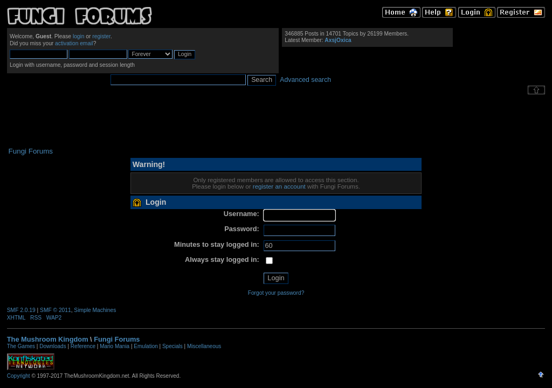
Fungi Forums (117, 339)
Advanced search (305, 80)
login (79, 36)
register (101, 36)
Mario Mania (114, 346)
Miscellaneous (204, 346)
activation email (74, 43)
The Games (21, 346)
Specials (172, 346)
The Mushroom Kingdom (47, 339)
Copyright (18, 376)
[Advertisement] (276, 120)
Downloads (52, 346)
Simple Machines (95, 310)
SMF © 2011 (55, 310)
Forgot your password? (276, 293)
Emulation (145, 346)
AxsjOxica (338, 40)
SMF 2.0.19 (21, 310)
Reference (83, 346)
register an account (279, 186)
